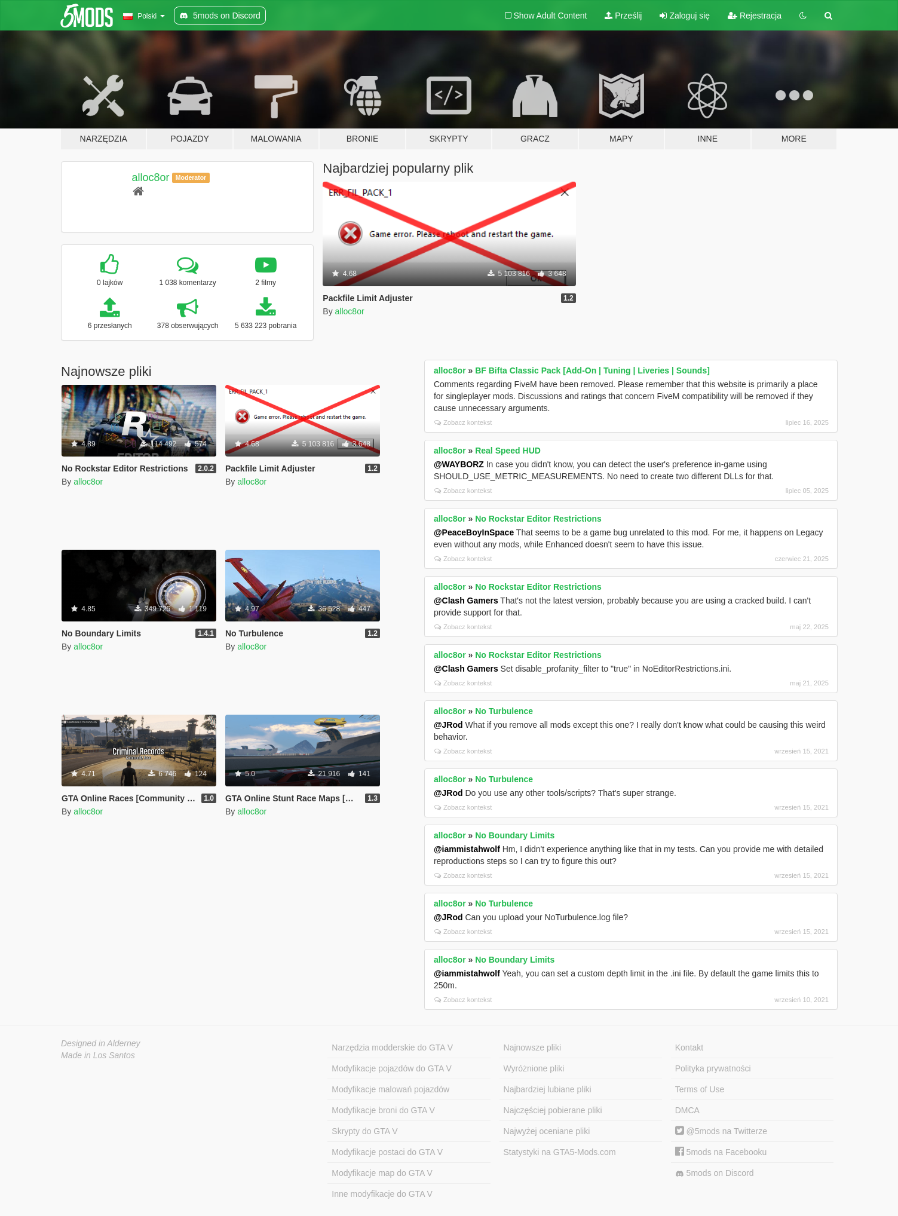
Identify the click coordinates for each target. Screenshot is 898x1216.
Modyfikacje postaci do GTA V (387, 1152)
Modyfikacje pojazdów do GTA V (392, 1068)
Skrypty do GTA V (364, 1131)
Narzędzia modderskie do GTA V (392, 1047)
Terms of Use (699, 1089)
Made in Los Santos (98, 1055)
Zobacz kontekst (463, 422)
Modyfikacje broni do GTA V (383, 1110)
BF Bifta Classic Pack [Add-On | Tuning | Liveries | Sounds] (592, 370)
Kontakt (689, 1047)
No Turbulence (504, 711)
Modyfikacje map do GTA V (382, 1173)
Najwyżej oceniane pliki (547, 1131)
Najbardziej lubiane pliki (547, 1089)
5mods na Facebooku (721, 1152)
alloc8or (151, 177)
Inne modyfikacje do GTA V (382, 1194)
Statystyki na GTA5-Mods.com (560, 1152)
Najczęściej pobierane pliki (553, 1110)
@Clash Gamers (466, 600)
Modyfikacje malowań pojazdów (390, 1089)
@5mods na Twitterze (721, 1131)
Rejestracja (754, 15)
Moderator (191, 177)
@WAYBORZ (459, 464)
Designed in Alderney (100, 1043)
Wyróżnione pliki (534, 1068)
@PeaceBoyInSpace (474, 532)
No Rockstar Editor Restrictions (538, 518)
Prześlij (623, 15)
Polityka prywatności (713, 1068)
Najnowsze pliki (532, 1047)
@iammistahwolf (467, 849)
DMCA (687, 1110)
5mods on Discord (714, 1173)
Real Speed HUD (508, 450)
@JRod (448, 725)
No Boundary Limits (514, 835)
